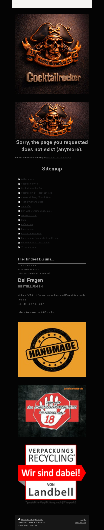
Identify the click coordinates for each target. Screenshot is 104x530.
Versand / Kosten (30, 247)
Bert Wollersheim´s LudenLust (36, 210)
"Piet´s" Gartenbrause (32, 201)
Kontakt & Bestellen (31, 233)
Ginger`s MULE (29, 215)
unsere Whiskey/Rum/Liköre (36, 197)
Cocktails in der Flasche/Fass (36, 192)
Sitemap (39, 519)
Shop (24, 219)
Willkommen (27, 179)
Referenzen (27, 224)
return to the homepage (58, 157)
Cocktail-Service (29, 183)
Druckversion (26, 519)
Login (83, 519)
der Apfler (26, 206)
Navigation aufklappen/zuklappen (52, 4)
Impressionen (28, 228)
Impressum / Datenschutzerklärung (39, 237)
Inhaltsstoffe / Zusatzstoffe (35, 242)
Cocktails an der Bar (31, 188)
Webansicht (80, 522)
